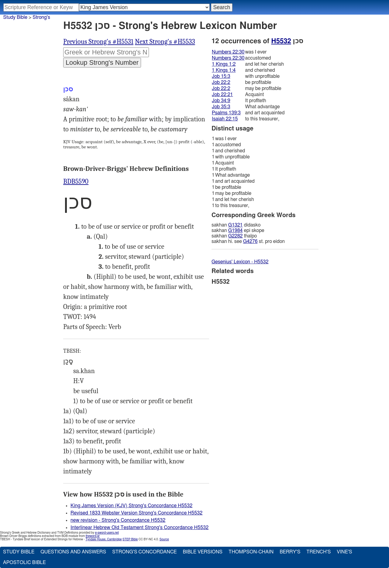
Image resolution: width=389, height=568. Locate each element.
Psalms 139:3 (226, 112)
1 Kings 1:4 (224, 70)
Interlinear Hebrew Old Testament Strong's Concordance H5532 (139, 527)
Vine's (344, 551)
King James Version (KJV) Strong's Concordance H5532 (131, 505)
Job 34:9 (221, 100)
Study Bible (15, 17)
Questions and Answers (73, 551)
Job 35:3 (221, 106)
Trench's (318, 551)
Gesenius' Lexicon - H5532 (240, 261)
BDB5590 (75, 181)
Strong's (41, 17)
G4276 (250, 241)
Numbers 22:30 (228, 52)
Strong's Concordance (144, 551)
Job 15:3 (221, 76)
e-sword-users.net (107, 532)
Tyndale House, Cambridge (103, 539)
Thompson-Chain (251, 551)
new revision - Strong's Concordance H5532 (118, 520)
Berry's (290, 551)
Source (164, 539)
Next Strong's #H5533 (165, 42)
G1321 (235, 225)
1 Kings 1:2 (224, 64)
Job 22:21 (222, 94)
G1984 (235, 230)
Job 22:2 (221, 82)
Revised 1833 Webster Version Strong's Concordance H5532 (136, 513)
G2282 (235, 236)
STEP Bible (130, 539)
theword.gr (93, 536)
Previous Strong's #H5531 (98, 42)
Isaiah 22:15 (225, 118)
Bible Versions (202, 551)
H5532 (281, 41)
